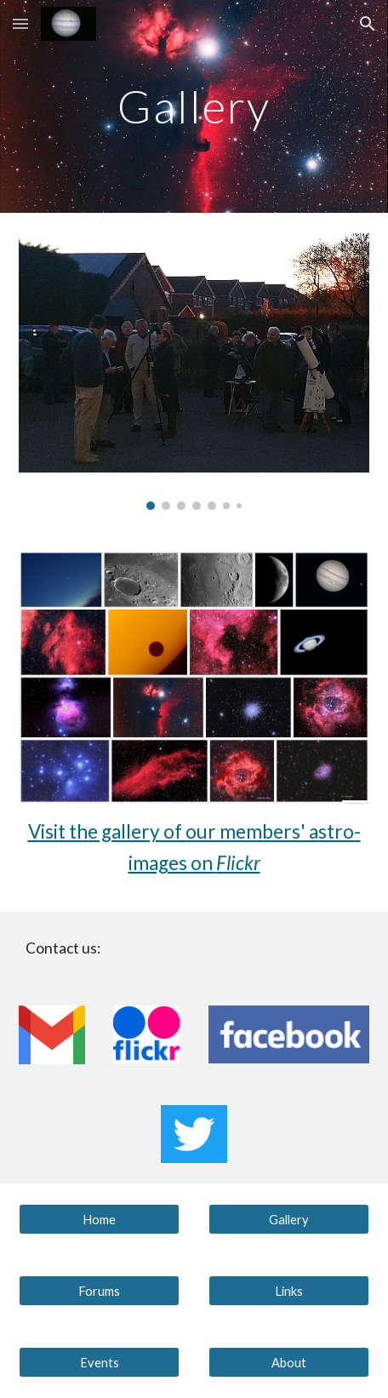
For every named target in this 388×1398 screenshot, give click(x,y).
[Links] (289, 1290)
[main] (194, 106)
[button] (20, 23)
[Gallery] (289, 1219)
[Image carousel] (194, 371)
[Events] (100, 1362)
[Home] (100, 1219)
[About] (289, 1362)
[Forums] (100, 1290)
